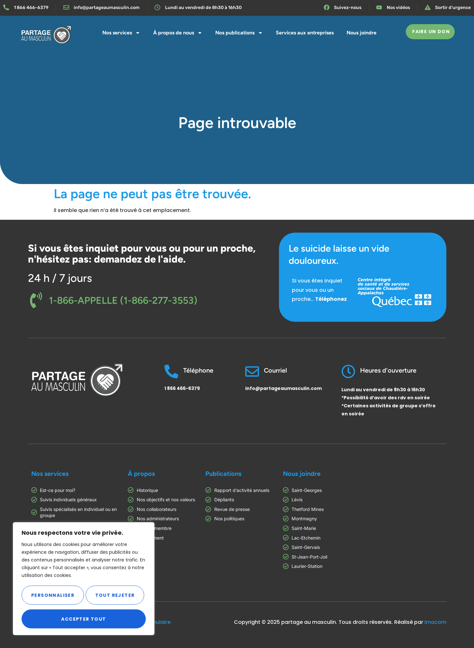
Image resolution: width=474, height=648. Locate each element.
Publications (223, 473)
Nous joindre (361, 33)
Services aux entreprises (305, 33)
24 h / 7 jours (60, 278)
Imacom (435, 622)
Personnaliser (52, 595)
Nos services (121, 33)
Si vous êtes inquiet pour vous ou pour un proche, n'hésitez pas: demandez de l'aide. (142, 253)
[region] (83, 579)
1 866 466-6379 (182, 388)
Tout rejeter (114, 595)
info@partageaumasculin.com (283, 388)
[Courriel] (252, 371)
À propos (141, 473)
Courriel (275, 370)
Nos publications (239, 33)
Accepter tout (83, 619)
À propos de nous (177, 33)
